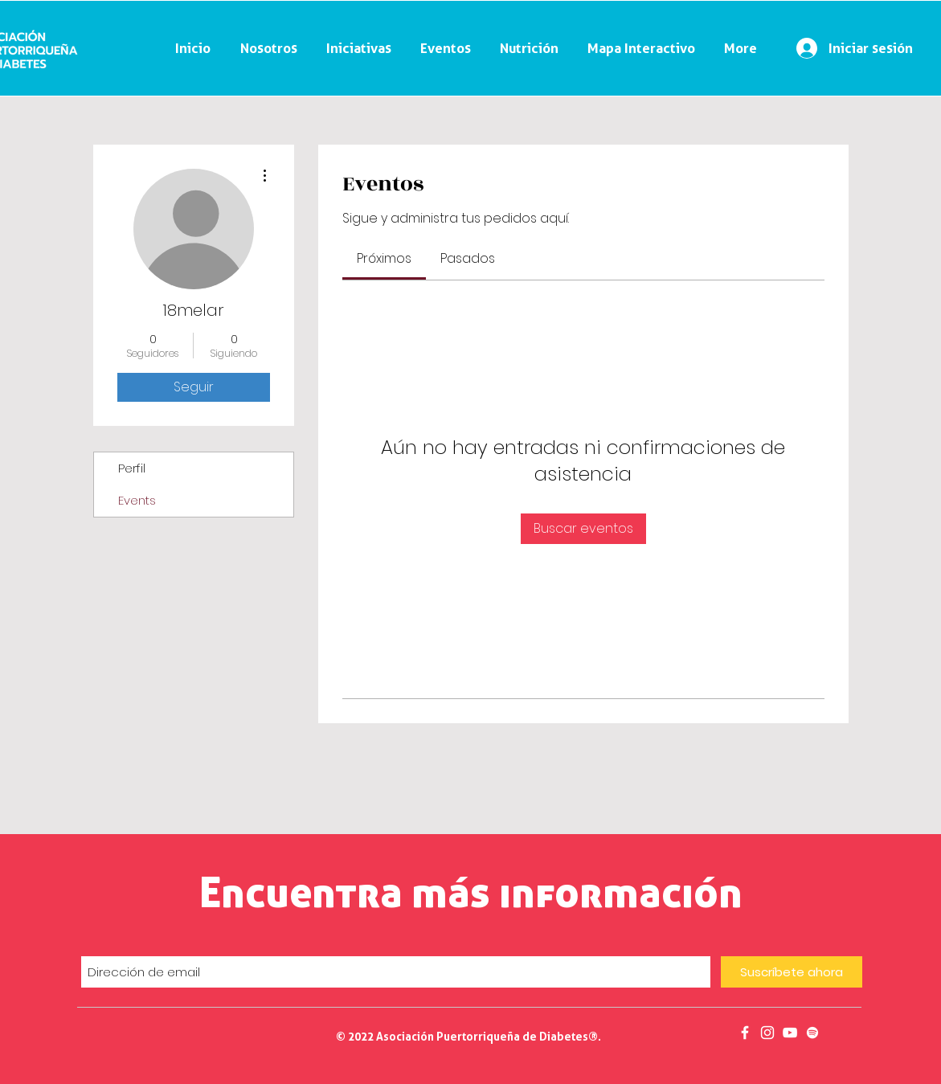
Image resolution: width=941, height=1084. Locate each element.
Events (137, 500)
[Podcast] (812, 1032)
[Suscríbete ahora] (791, 972)
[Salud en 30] (790, 1032)
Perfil (131, 468)
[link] (384, 258)
